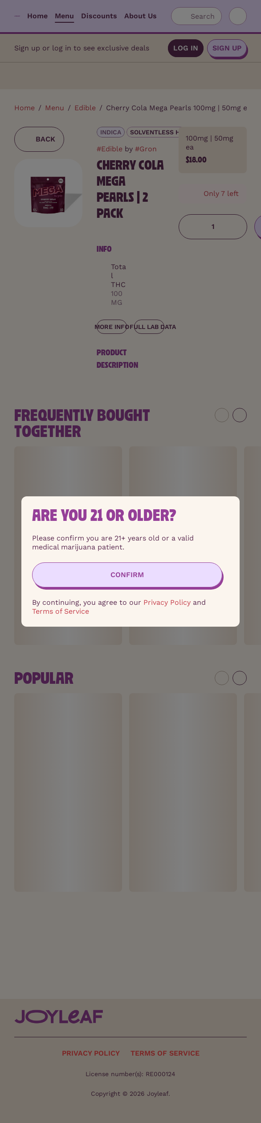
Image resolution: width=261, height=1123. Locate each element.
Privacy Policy (167, 602)
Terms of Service (60, 611)
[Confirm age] (127, 574)
